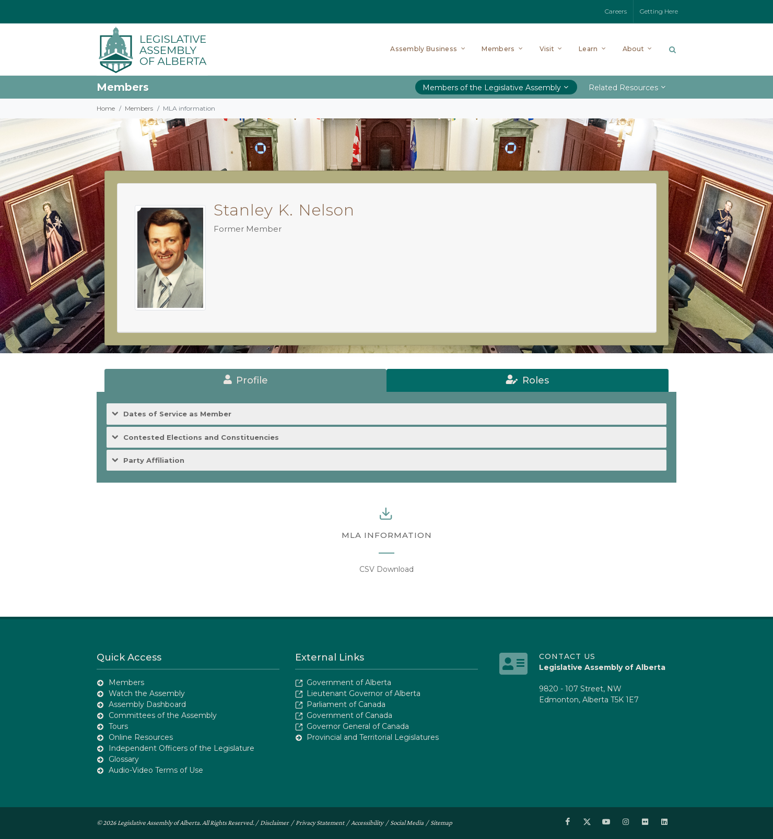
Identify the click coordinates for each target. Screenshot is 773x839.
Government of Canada (349, 715)
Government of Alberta (349, 682)
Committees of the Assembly (163, 715)
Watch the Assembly (147, 693)
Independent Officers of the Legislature (181, 748)
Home (106, 108)
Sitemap (441, 822)
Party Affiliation (153, 460)
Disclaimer (274, 822)
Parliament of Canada (346, 704)
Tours (118, 726)
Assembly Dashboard (147, 704)
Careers (616, 11)
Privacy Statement (320, 822)
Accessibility (367, 822)
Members (139, 108)
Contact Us (567, 656)
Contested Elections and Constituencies (201, 438)
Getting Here (659, 11)
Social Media (407, 822)
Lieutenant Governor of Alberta (363, 693)
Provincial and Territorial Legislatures (373, 737)
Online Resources (141, 737)
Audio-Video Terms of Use (156, 770)
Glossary (124, 759)
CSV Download (386, 569)
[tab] (245, 380)
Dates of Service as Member (177, 414)
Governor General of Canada (358, 726)
